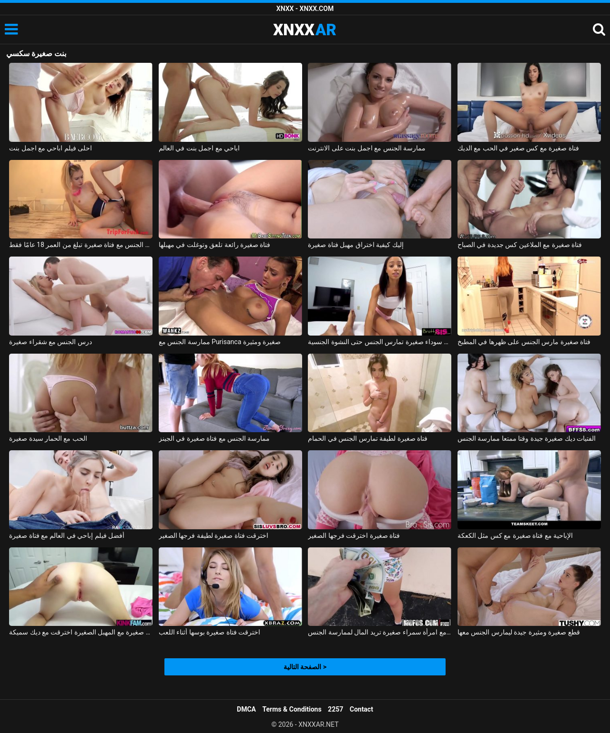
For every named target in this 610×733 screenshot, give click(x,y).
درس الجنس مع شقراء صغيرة (50, 342)
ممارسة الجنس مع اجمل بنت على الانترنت (367, 148)
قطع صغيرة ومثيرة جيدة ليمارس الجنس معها (519, 632)
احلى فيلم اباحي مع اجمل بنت (50, 148)
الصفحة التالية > (305, 667)
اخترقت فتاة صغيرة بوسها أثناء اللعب (209, 632)
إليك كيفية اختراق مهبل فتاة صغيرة (355, 244)
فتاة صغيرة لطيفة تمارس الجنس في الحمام (367, 438)
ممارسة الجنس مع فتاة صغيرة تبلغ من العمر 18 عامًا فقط (80, 244)
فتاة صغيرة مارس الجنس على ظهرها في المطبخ (524, 342)
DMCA (246, 709)
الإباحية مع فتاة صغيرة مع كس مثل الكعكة (515, 535)
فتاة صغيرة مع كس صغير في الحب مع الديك (518, 148)
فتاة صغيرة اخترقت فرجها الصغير (354, 535)
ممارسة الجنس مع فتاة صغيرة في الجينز (214, 438)
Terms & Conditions (292, 709)
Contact (361, 709)
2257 (335, 709)
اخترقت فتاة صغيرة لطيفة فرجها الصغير (213, 535)
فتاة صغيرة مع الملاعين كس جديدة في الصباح (520, 244)
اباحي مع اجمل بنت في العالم (199, 148)
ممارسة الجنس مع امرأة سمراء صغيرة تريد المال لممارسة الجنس (379, 632)
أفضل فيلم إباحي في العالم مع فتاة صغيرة (66, 535)
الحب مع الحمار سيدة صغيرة (48, 438)
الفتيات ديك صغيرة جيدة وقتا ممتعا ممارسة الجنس (527, 438)
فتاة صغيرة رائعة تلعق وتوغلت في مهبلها (215, 244)
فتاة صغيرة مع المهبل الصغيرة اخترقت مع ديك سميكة (80, 632)
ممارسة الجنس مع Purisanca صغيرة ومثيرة (220, 342)
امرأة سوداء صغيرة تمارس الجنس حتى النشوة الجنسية (379, 342)
